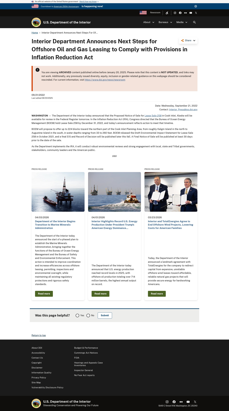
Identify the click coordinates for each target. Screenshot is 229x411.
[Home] (36, 22)
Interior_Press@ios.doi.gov (183, 109)
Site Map (36, 382)
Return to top (39, 335)
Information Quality (41, 372)
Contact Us (37, 357)
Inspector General (83, 370)
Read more (44, 293)
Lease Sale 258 (153, 115)
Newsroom (155, 13)
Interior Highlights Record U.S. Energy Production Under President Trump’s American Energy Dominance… (114, 225)
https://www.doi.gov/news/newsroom (105, 79)
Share (188, 40)
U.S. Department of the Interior (67, 22)
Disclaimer (37, 367)
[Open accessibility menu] (167, 12)
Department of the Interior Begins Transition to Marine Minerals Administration (55, 225)
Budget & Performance (86, 348)
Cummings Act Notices (86, 353)
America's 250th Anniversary (66, 6)
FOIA (76, 357)
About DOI (37, 348)
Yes (82, 315)
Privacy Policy (39, 377)
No (92, 315)
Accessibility (38, 353)
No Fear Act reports (84, 375)
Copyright (37, 362)
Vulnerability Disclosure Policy (47, 387)
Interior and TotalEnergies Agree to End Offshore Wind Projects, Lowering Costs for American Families (170, 225)
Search (194, 22)
